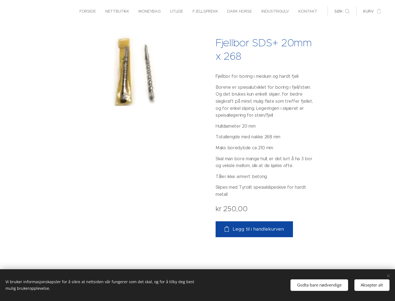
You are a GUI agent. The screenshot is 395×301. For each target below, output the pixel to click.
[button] (342, 11)
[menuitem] (86, 11)
